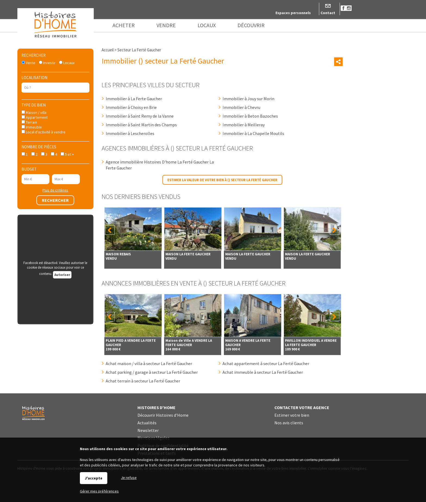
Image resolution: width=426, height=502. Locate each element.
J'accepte (93, 478)
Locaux (66, 62)
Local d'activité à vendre (43, 132)
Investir (47, 62)
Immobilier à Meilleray (244, 124)
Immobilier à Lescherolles (130, 133)
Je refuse (129, 477)
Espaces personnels (293, 12)
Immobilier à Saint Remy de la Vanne (140, 116)
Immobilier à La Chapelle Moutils (253, 133)
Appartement (34, 117)
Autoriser (62, 274)
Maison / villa (33, 112)
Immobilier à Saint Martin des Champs (141, 124)
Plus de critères (55, 190)
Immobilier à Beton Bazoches (250, 116)
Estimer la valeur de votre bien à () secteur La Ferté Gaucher (222, 180)
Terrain (29, 122)
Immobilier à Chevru (241, 107)
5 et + (67, 154)
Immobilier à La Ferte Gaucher (134, 98)
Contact (328, 12)
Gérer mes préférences (99, 491)
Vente (28, 62)
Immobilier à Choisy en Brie (131, 107)
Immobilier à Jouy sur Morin (248, 98)
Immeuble (31, 127)
